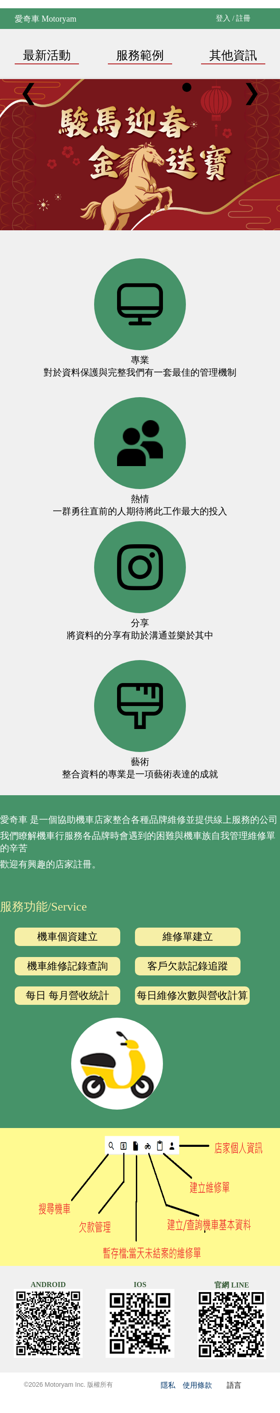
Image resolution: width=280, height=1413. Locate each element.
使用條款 (197, 1385)
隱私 (168, 1385)
